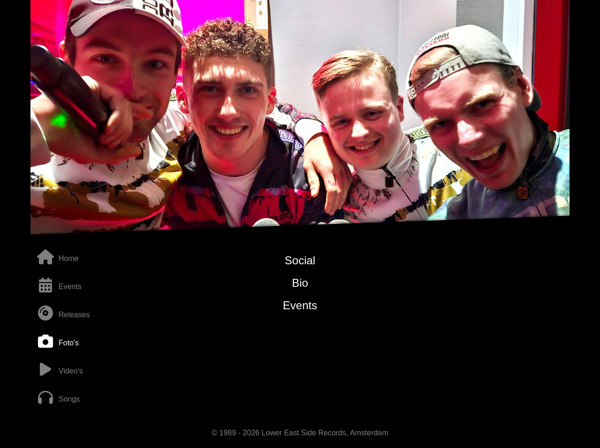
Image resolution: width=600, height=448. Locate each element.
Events (300, 305)
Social (300, 260)
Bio (300, 282)
